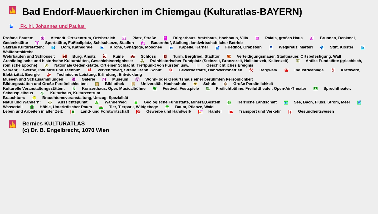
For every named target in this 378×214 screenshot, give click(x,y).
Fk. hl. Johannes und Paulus (52, 26)
